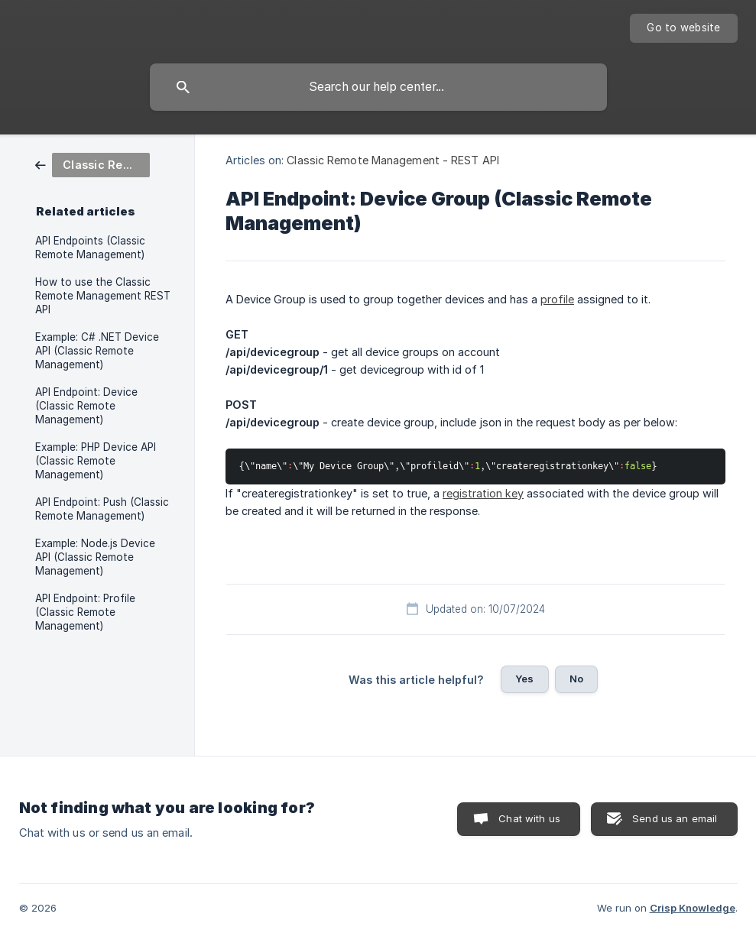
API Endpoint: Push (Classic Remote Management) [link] (102, 509)
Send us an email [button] (674, 818)
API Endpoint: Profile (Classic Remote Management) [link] (85, 612)
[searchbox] (378, 87)
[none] (683, 28)
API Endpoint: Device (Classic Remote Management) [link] (86, 406)
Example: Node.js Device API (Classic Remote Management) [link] (95, 557)
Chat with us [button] (529, 818)
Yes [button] (524, 678)
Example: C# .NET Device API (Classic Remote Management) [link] (97, 351)
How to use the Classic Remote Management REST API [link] (102, 296)
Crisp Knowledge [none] (692, 908)
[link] (92, 164)
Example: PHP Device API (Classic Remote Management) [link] (95, 461)
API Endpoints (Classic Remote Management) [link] (90, 248)
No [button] (576, 678)
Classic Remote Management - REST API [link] (393, 160)
